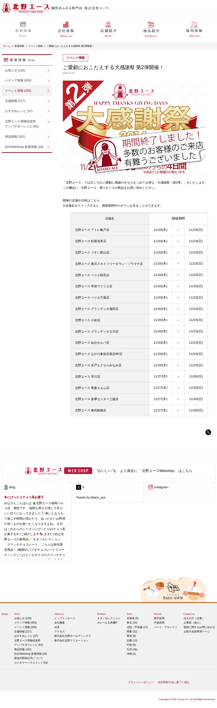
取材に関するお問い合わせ (199, 627)
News (17, 613)
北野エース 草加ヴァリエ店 (94, 286)
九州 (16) (132, 649)
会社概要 (59, 622)
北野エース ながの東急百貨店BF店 (99, 354)
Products (101, 613)
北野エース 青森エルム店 (92, 388)
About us (59, 613)
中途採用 (159, 622)
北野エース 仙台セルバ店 (92, 342)
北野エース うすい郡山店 (92, 252)
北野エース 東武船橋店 (90, 410)
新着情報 (19, 46)
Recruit (158, 613)
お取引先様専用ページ (197, 631)
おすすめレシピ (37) (19, 111)
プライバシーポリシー (141, 682)
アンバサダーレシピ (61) (27, 123)
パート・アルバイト (166, 627)
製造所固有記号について (28, 658)
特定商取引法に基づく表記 (173, 682)
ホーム (6, 46)
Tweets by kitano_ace (91, 497)
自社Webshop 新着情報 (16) (24, 147)
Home (5, 613)
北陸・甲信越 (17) (137, 627)
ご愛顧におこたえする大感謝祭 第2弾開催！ (70, 46)
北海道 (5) (132, 618)
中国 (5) (131, 644)
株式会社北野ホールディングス (72, 635)
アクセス (59, 631)
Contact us (189, 613)
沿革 (57, 627)
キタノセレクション (109, 618)
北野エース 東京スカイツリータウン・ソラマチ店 (109, 263)
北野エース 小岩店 (87, 320)
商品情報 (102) (15, 136)
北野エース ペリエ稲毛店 (92, 275)
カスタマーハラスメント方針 (31, 662)
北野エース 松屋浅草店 (90, 241)
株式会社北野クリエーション (71, 640)
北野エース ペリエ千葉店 (92, 297)
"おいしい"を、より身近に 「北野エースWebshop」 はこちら (145, 471)
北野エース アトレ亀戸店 (92, 229)
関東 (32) (132, 631)
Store (129, 613)
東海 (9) (131, 635)
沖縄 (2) (131, 653)
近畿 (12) (132, 640)
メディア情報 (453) (18, 80)
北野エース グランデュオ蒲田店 (97, 309)
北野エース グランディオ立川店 (97, 331)
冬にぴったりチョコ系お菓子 (24, 497)
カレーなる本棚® (107, 622)
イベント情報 (35, 46)
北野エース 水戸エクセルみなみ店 (98, 365)
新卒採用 (159, 618)
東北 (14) (132, 622)
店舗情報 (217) (15, 101)
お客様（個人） (193, 622)
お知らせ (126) (15, 70)
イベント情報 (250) (18, 90)
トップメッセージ (64, 618)
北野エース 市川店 (87, 376)
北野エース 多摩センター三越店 (97, 399)
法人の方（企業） (194, 618)
